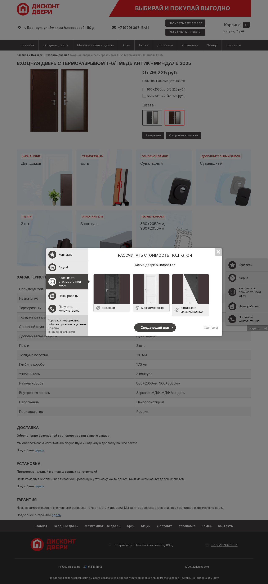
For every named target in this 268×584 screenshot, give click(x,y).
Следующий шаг (155, 327)
